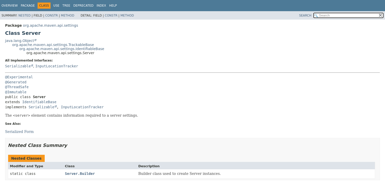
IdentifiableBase (39, 102)
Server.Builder (80, 174)
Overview (10, 5)
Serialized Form (19, 132)
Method (67, 15)
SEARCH (305, 15)
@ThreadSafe (17, 87)
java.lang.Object (19, 41)
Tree (66, 5)
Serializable (18, 66)
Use (56, 5)
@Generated (15, 82)
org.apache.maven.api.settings (50, 25)
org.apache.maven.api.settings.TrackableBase (53, 45)
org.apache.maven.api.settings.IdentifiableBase (61, 49)
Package (28, 5)
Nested (24, 15)
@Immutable (15, 92)
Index (101, 5)
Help (113, 5)
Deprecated (83, 5)
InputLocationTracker (56, 66)
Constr (51, 15)
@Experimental (19, 77)
